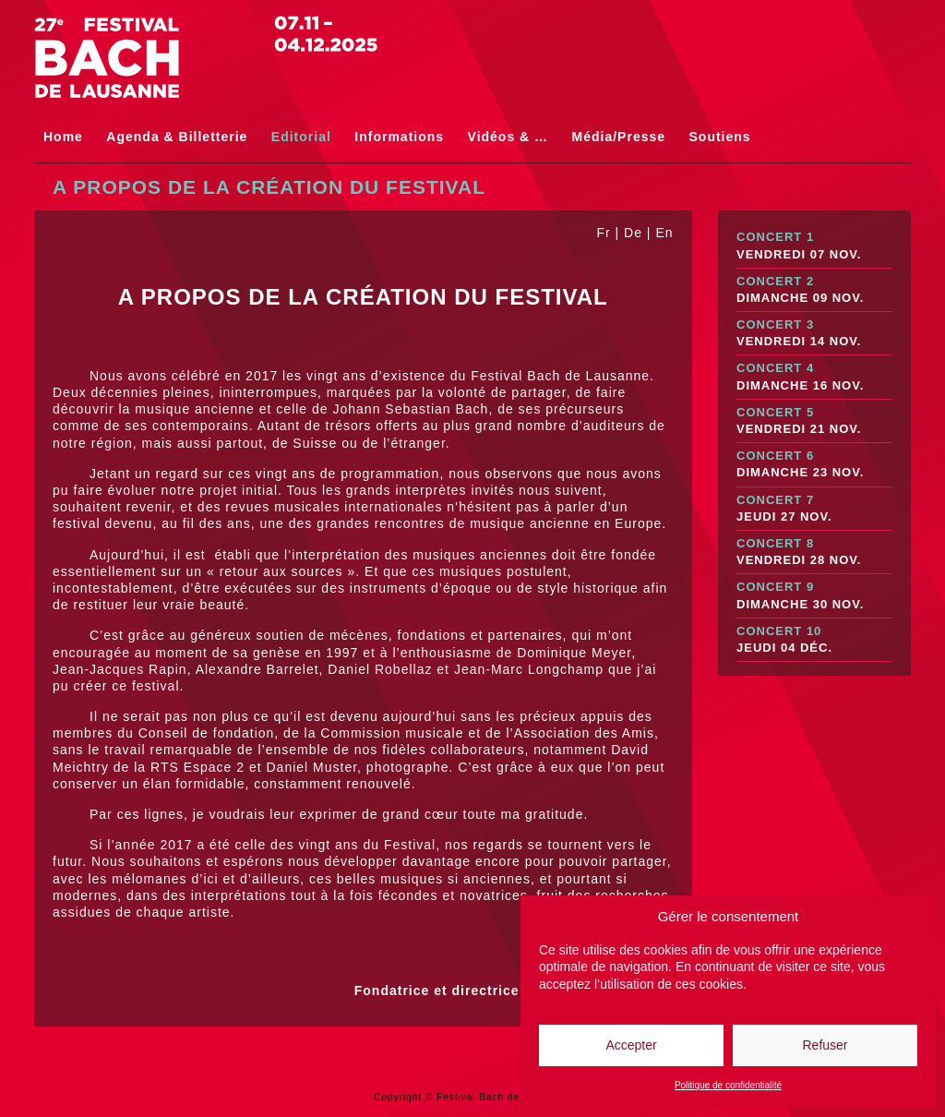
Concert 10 (814, 640)
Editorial (301, 136)
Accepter (630, 1045)
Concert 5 (814, 421)
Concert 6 (814, 465)
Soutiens (720, 136)
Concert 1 (814, 246)
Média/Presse (619, 136)
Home (63, 136)
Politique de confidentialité (728, 1085)
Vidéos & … (508, 136)
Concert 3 (814, 334)
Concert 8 (814, 552)
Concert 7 (814, 509)
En (664, 232)
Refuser (824, 1045)
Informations (399, 136)
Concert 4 (814, 377)
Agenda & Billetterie (176, 136)
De (633, 232)
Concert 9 (814, 596)
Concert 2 (814, 290)
